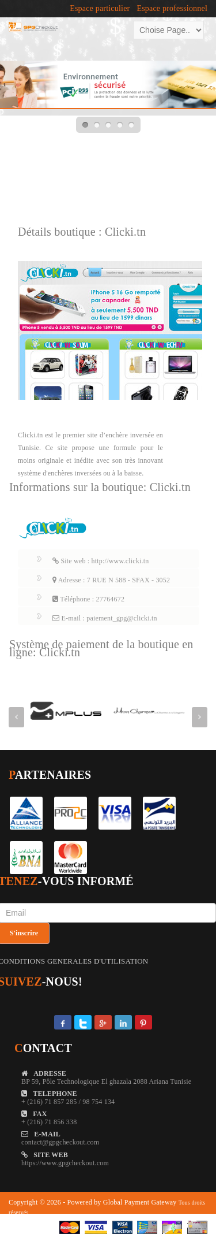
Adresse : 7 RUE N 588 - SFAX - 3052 (111, 580)
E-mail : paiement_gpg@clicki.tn (104, 618)
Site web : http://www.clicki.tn (100, 561)
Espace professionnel (172, 8)
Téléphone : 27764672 (88, 599)
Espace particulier (100, 8)
